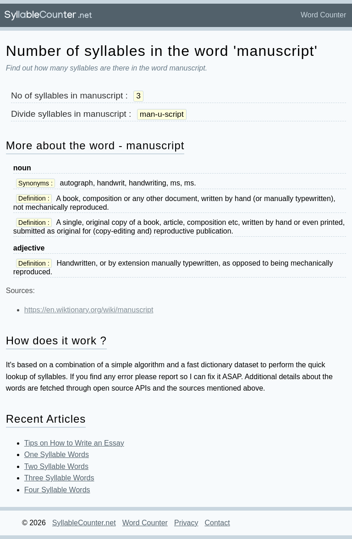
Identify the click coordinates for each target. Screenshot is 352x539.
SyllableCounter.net (84, 523)
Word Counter (323, 15)
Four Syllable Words (57, 490)
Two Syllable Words (56, 466)
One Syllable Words (56, 454)
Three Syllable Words (59, 478)
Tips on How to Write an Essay (74, 443)
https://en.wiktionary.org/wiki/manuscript (89, 310)
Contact (217, 523)
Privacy (186, 523)
